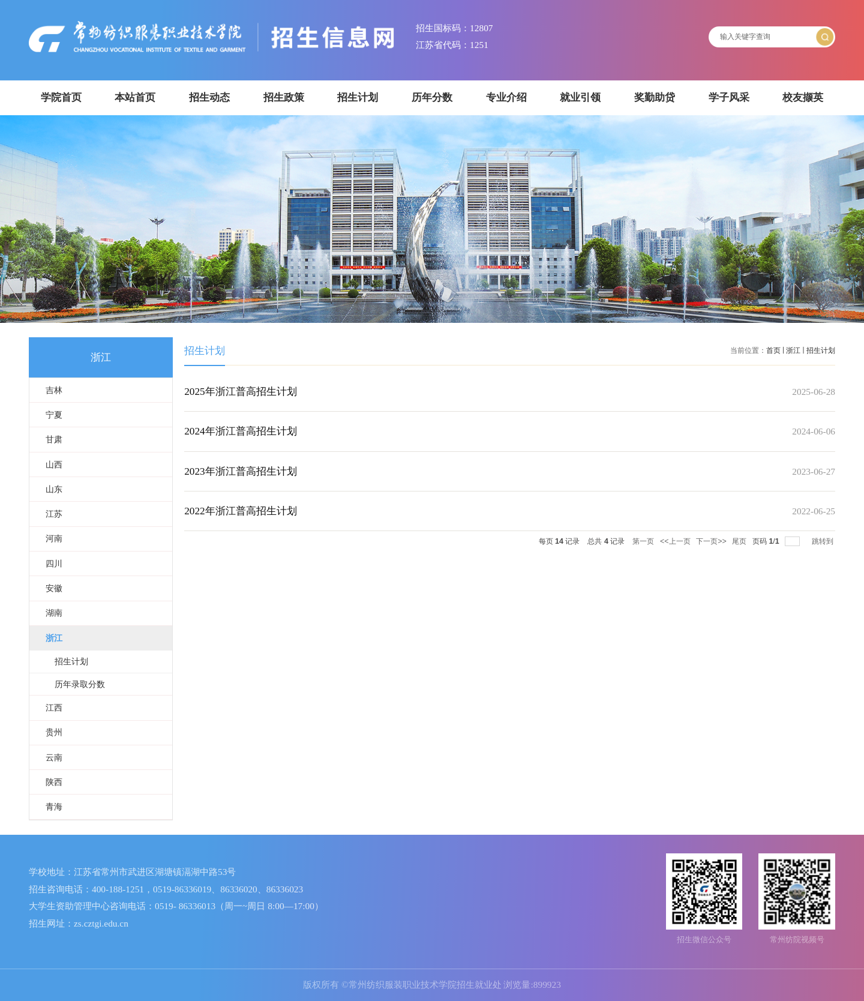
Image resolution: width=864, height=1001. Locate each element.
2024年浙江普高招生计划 (240, 431)
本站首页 (135, 97)
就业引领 (580, 97)
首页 (773, 350)
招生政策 (283, 97)
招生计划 (357, 97)
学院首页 (61, 97)
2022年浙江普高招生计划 (240, 511)
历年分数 (432, 97)
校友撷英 (802, 97)
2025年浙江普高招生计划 (240, 391)
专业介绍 (506, 97)
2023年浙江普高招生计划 (240, 471)
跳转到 (823, 541)
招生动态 (209, 97)
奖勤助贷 (654, 97)
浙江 (793, 350)
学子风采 (729, 97)
